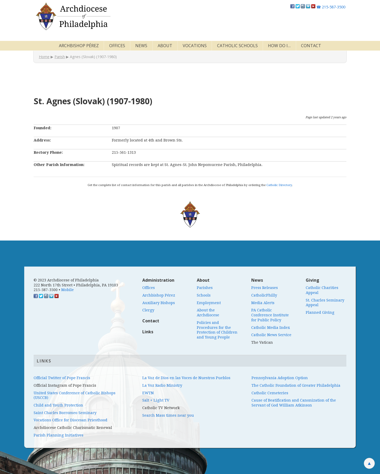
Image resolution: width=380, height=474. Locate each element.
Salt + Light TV (155, 400)
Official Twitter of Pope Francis (62, 378)
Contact (311, 45)
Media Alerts (262, 303)
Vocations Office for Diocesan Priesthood (70, 420)
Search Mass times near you (168, 415)
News (141, 45)
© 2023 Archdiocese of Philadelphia (66, 280)
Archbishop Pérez (79, 45)
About (165, 45)
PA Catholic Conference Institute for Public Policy (270, 315)
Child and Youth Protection (58, 405)
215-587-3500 (330, 6)
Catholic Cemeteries (270, 393)
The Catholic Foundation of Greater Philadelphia (296, 385)
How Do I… (279, 45)
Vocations (195, 45)
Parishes (205, 288)
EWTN (148, 393)
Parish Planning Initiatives (58, 435)
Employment (209, 303)
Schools (204, 295)
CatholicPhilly (264, 295)
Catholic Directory (279, 185)
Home (44, 56)
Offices (117, 45)
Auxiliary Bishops (158, 303)
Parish (59, 56)
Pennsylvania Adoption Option (280, 378)
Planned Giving (320, 312)
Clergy (148, 310)
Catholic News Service (271, 335)
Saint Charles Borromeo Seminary (65, 413)
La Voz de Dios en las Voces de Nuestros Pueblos (186, 378)
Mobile (67, 290)
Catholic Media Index (270, 327)
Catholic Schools (237, 45)
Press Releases (264, 288)
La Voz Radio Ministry (162, 385)
